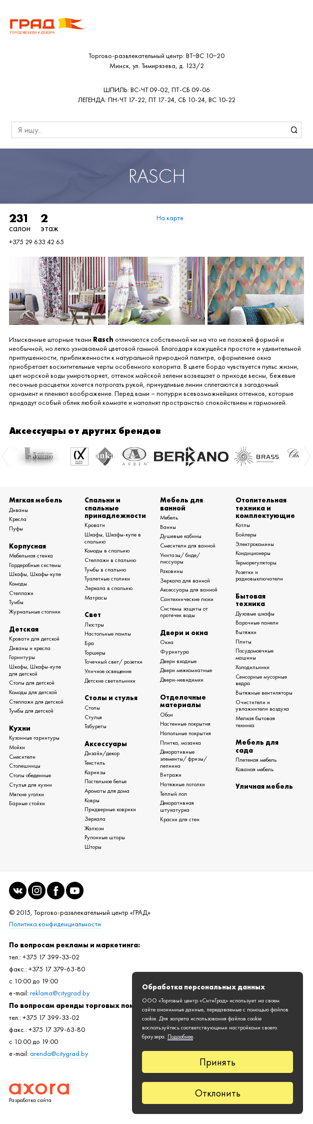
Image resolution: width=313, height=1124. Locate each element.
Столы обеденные (30, 775)
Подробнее (180, 1036)
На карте (170, 218)
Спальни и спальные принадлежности (115, 507)
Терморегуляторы (256, 562)
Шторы (93, 846)
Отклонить (217, 1093)
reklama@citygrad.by (60, 993)
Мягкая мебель (35, 499)
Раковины (171, 571)
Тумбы (16, 602)
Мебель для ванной (181, 503)
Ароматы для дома (107, 790)
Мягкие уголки (26, 794)
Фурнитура (174, 651)
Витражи (171, 774)
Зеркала (95, 818)
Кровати (94, 524)
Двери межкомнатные (186, 670)
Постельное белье (105, 781)
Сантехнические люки (187, 599)
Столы (92, 707)
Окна (167, 642)
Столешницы (24, 765)
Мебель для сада (257, 746)
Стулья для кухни (30, 784)
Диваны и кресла (29, 648)
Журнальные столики (34, 611)
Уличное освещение (108, 671)
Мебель (169, 517)
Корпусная (27, 545)
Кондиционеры (253, 552)
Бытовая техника (251, 600)
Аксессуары (105, 743)
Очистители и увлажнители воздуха (262, 706)
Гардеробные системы (35, 565)
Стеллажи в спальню (110, 560)
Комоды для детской (33, 692)
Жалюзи (94, 828)
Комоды (18, 583)
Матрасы (95, 597)
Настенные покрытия (185, 723)
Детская (23, 629)
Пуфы (16, 528)
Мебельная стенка (31, 555)
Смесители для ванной (188, 545)
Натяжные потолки (182, 784)
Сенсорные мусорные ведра (261, 680)
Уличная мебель (264, 786)
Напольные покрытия (185, 733)
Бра (89, 643)
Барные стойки (27, 803)
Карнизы (95, 772)
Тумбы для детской (31, 710)
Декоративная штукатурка (177, 806)
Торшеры (95, 652)
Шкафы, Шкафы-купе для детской (35, 670)
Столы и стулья (111, 697)
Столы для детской (31, 682)
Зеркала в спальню (108, 588)
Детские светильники (110, 680)
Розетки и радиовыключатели (259, 576)
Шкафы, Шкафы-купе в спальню (112, 538)
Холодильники (253, 667)
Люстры (94, 624)
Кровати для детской (34, 638)
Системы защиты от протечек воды (184, 612)
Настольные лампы (107, 633)
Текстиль (94, 762)
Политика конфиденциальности (55, 924)
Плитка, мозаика (180, 742)
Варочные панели (257, 622)
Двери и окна (184, 632)
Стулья (93, 717)
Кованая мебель (255, 769)
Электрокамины (255, 543)
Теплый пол (173, 793)
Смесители (22, 756)
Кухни (19, 728)
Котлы (243, 524)
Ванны (168, 526)
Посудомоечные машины (255, 654)
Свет (92, 614)
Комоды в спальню (107, 550)
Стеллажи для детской (36, 701)
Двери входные (178, 661)
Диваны (18, 509)
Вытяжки (246, 632)
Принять (218, 1062)
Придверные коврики (110, 809)
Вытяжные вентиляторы (264, 692)
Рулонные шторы (104, 837)
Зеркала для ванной (185, 580)
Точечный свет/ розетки (113, 661)
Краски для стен (180, 819)
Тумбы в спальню (105, 569)
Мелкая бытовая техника (255, 722)
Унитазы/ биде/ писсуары (180, 558)
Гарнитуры (22, 657)
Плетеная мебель (256, 759)
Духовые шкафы (255, 613)
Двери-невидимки (182, 679)
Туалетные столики (107, 578)
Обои (166, 714)
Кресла (17, 518)
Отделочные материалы (183, 701)
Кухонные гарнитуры (34, 737)
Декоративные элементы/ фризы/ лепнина (183, 758)
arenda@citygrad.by (59, 1053)
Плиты (244, 641)
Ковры (92, 800)
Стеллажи (21, 593)
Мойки (17, 747)
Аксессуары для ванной (189, 589)
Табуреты (95, 726)
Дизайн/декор (102, 753)
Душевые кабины (181, 535)
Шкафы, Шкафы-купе (35, 574)
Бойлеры (246, 534)
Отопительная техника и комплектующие (265, 507)
